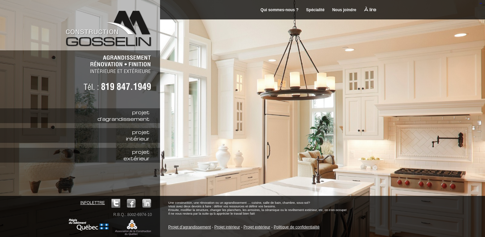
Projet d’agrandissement (189, 227)
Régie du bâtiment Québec (88, 224)
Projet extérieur (256, 227)
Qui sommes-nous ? (279, 10)
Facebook (131, 203)
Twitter (115, 203)
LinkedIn (146, 203)
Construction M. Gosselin (110, 24)
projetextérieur (137, 155)
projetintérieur (138, 135)
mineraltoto (481, 3)
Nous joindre (344, 10)
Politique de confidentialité (296, 227)
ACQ (133, 227)
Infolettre (92, 202)
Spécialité (315, 10)
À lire (370, 9)
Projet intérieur (227, 227)
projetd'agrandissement (124, 115)
